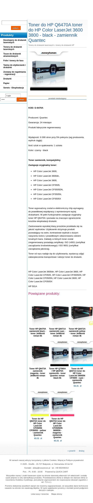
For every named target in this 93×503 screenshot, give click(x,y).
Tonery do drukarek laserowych (12, 48)
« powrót (71, 451)
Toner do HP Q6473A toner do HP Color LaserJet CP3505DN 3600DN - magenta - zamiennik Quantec (57, 428)
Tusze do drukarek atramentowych (12, 55)
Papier (6, 83)
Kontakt (57, 17)
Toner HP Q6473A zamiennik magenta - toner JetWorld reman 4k (37, 373)
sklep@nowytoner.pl (41, 468)
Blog (5, 17)
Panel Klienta (40, 17)
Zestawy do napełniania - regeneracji (14, 73)
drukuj (81, 451)
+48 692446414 (62, 468)
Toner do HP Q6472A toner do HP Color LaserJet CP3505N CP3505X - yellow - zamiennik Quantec (37, 427)
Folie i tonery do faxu (13, 60)
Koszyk (75, 2)
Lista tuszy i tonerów (40, 494)
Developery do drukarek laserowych (14, 41)
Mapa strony (56, 494)
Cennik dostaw (20, 17)
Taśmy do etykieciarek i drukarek (14, 66)
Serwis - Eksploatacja (13, 88)
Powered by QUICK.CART (56, 472)
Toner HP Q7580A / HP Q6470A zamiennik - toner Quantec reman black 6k (57, 373)
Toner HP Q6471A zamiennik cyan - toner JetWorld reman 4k (57, 332)
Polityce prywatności (75, 460)
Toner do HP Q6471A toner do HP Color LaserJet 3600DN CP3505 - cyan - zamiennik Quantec (77, 375)
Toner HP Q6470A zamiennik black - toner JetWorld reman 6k (37, 332)
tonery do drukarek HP (65, 45)
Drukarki (7, 79)
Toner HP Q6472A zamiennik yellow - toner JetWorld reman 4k (77, 332)
